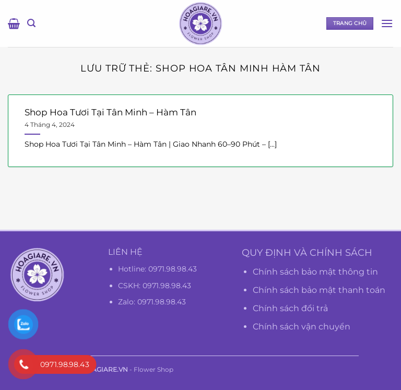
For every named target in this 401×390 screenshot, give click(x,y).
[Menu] (387, 23)
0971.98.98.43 (172, 269)
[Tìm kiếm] (31, 23)
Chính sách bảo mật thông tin (315, 272)
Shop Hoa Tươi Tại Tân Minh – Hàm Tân (110, 112)
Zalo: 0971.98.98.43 (152, 301)
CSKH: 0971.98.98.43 (154, 285)
